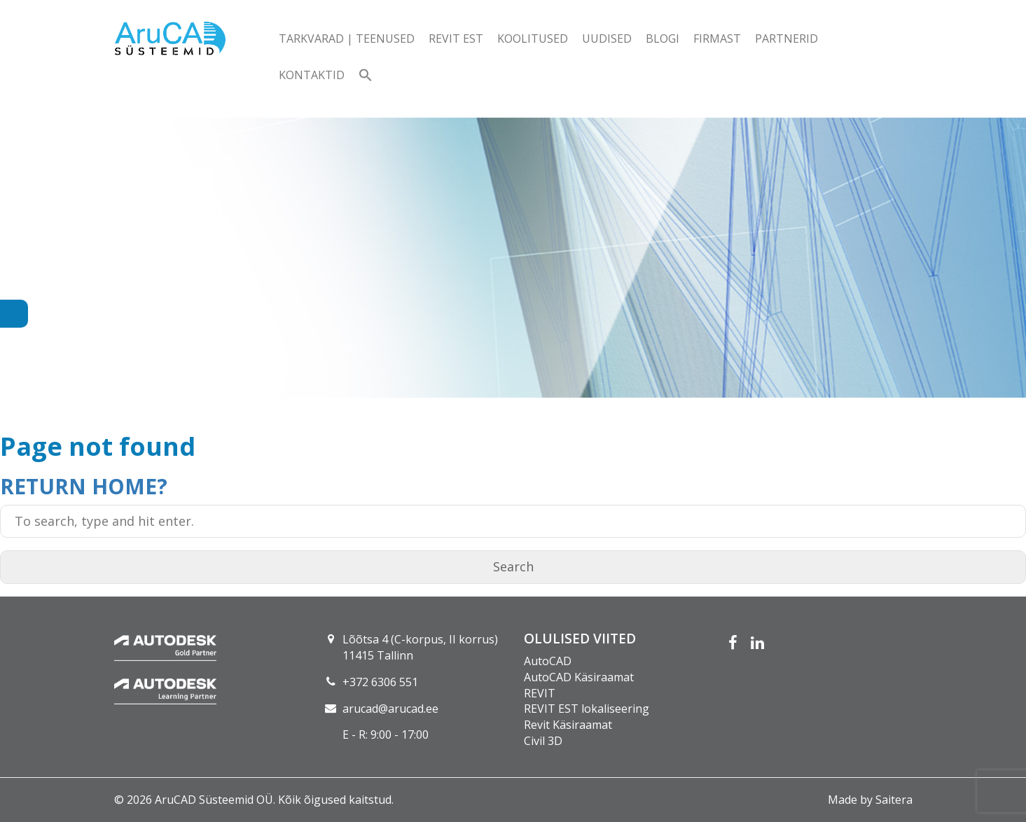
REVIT (539, 693)
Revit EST (456, 38)
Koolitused (532, 38)
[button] (366, 76)
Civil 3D (543, 740)
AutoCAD (547, 661)
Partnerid (786, 38)
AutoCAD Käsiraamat (579, 677)
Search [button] (513, 566)
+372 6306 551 (380, 682)
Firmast (717, 38)
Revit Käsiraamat (568, 724)
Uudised (607, 38)
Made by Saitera (870, 799)
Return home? (83, 486)
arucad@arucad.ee (390, 708)
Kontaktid (312, 75)
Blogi (662, 38)
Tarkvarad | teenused (347, 38)
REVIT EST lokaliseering (586, 708)
